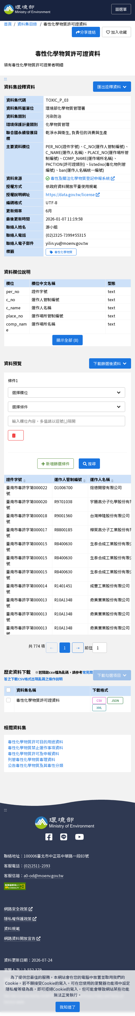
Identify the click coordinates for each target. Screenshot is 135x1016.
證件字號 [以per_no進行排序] (14, 479)
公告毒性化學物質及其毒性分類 (35, 765)
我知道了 (68, 1007)
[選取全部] (9, 690)
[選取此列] (9, 700)
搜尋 (89, 464)
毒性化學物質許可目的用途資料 (35, 742)
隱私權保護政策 (20, 919)
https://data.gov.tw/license (73, 194)
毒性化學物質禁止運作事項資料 (35, 747)
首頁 (8, 24)
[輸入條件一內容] (66, 421)
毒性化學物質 (61, 252)
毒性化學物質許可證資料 (65, 24)
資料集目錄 (27, 24)
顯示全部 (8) (67, 340)
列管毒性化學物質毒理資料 (31, 759)
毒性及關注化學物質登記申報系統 (83, 178)
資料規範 (12, 928)
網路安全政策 (18, 909)
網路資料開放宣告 (22, 938)
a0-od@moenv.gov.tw (43, 875)
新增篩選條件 (55, 464)
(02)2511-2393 (37, 866)
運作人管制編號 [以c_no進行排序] (68, 479)
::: (5, 78)
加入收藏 (116, 32)
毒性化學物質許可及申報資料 (33, 753)
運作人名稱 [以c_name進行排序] (100, 479)
